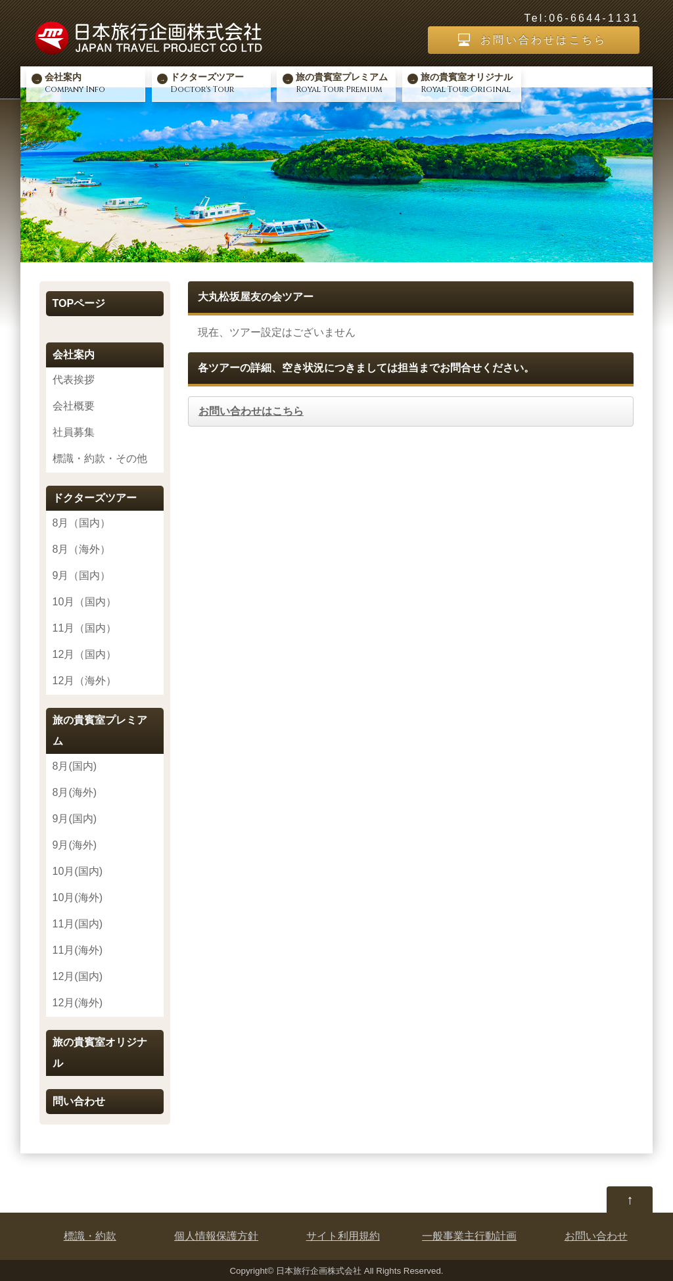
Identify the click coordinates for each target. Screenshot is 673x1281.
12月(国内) (78, 976)
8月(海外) (75, 792)
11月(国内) (78, 923)
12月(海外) (78, 1002)
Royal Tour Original (469, 83)
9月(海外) (75, 844)
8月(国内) (75, 766)
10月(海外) (78, 897)
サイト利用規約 (343, 1236)
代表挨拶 (74, 379)
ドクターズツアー (95, 497)
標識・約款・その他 (100, 458)
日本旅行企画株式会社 (318, 1271)
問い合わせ (79, 1101)
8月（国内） (82, 522)
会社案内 (74, 354)
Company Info (93, 83)
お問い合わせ (596, 1236)
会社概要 (74, 405)
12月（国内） (85, 654)
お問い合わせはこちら (543, 39)
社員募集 (74, 432)
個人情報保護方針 (216, 1236)
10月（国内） (85, 601)
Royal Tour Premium (344, 83)
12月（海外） (85, 680)
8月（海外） (82, 549)
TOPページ (79, 303)
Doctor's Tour (218, 83)
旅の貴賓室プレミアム (100, 730)
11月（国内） (85, 628)
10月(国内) (78, 871)
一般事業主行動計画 (469, 1236)
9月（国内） (82, 575)
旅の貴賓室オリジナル (100, 1052)
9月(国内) (75, 818)
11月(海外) (78, 950)
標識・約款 (90, 1236)
